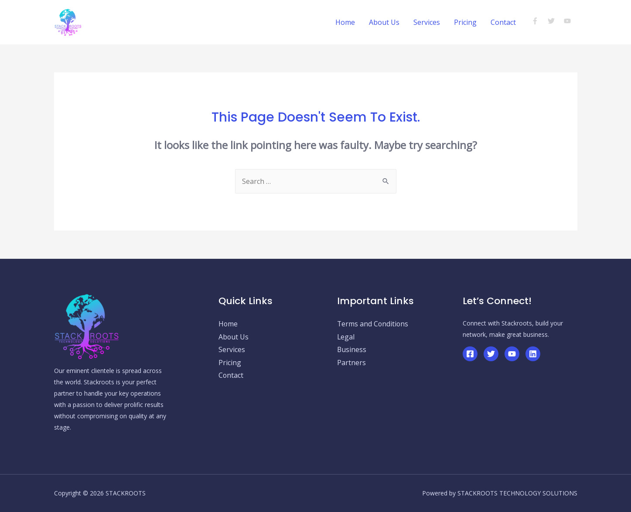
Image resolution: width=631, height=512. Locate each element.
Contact (503, 22)
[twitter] (555, 20)
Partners (351, 363)
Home (345, 22)
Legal (346, 337)
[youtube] (568, 20)
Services (426, 22)
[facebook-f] (539, 20)
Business (352, 350)
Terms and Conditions (373, 324)
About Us (384, 22)
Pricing (465, 22)
